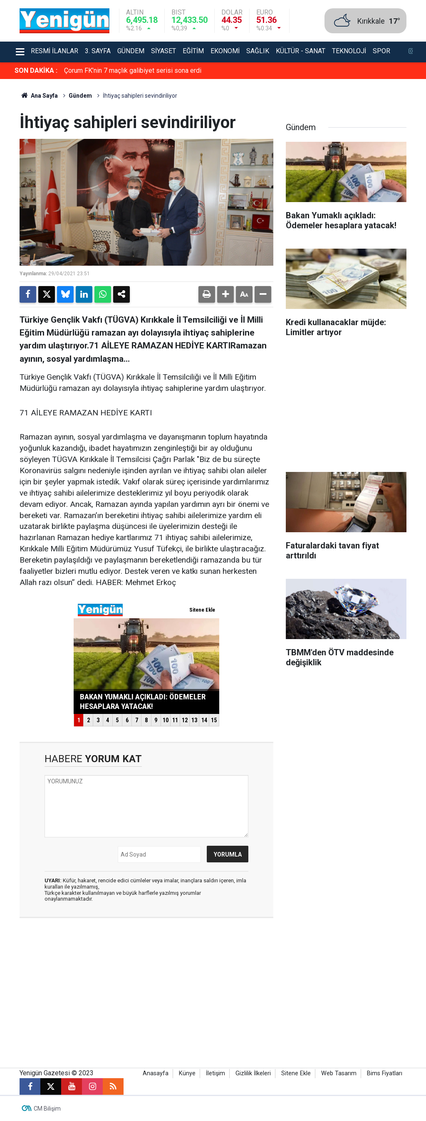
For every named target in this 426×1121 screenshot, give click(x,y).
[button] (225, 294)
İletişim (215, 1073)
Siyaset (163, 51)
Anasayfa (155, 1073)
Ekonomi (225, 51)
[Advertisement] (346, 407)
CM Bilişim (47, 1108)
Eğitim (193, 51)
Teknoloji (349, 51)
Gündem (130, 51)
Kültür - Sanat (300, 51)
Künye (187, 1073)
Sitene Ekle (296, 1073)
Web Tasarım (339, 1073)
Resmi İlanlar (54, 51)
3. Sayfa (98, 51)
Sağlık (257, 51)
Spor (381, 51)
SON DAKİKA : (36, 70)
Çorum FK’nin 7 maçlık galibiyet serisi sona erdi (132, 70)
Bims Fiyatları (384, 1073)
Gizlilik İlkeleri (253, 1073)
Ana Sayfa (39, 95)
